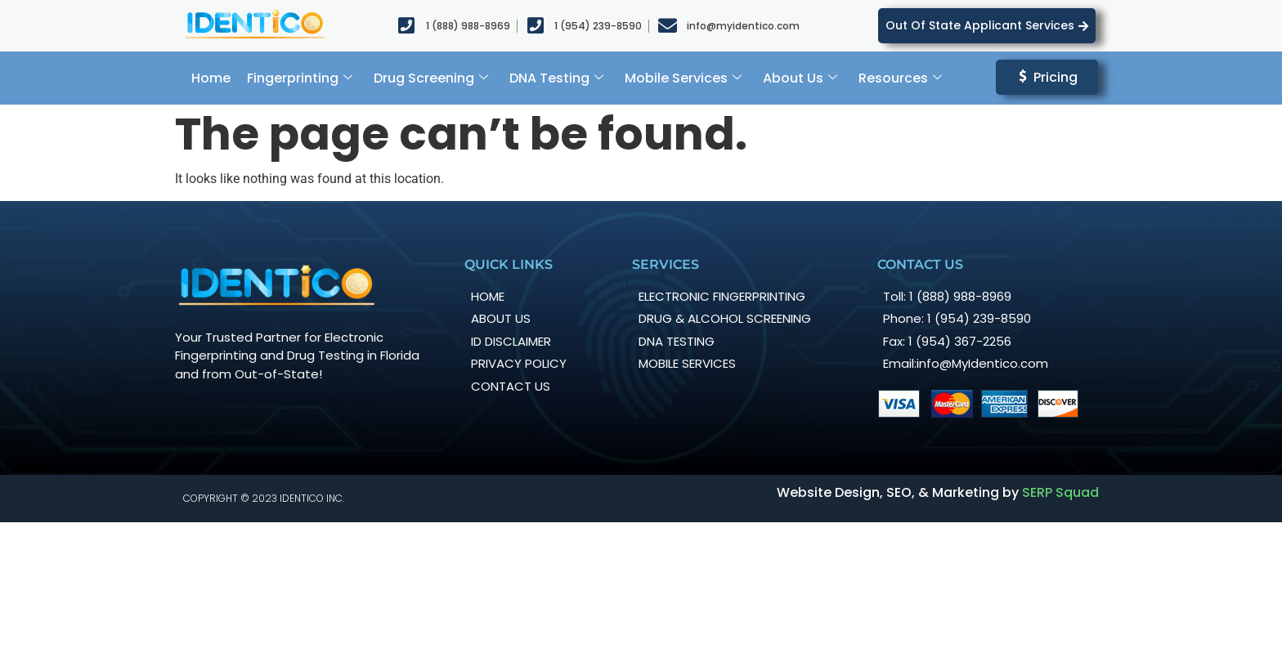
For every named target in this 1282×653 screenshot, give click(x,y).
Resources (900, 78)
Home (211, 78)
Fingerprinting (299, 78)
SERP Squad (1060, 492)
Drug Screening (431, 78)
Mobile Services (683, 78)
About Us (800, 78)
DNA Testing (556, 78)
